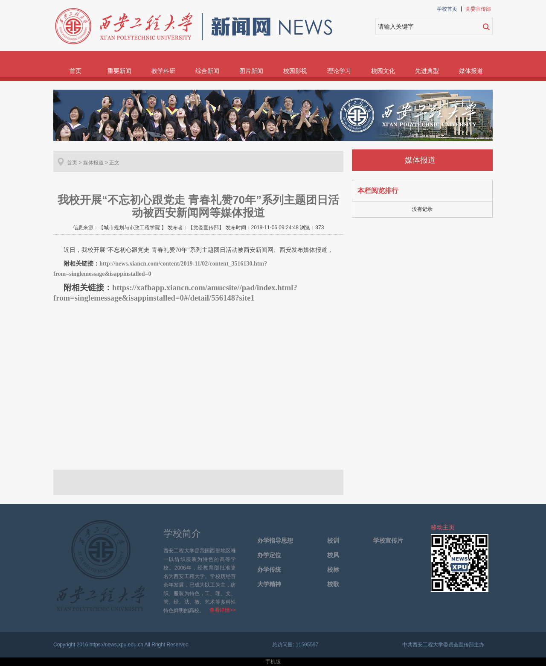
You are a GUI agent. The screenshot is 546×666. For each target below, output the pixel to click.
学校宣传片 (388, 540)
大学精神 (269, 584)
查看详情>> (222, 610)
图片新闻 (251, 70)
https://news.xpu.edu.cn (116, 645)
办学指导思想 (275, 540)
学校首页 (447, 9)
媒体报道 (471, 70)
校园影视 (295, 70)
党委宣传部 (478, 9)
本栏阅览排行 (377, 190)
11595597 (307, 645)
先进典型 (427, 70)
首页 (75, 70)
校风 (333, 555)
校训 (333, 540)
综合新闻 (207, 70)
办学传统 (269, 570)
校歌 (333, 584)
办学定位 (269, 555)
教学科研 (163, 70)
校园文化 (383, 70)
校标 (333, 570)
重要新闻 (119, 70)
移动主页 (443, 527)
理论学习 (339, 70)
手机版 (273, 662)
